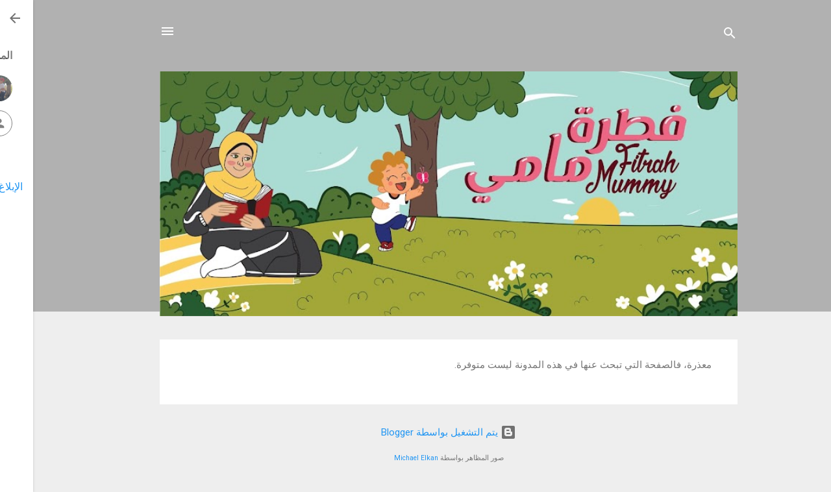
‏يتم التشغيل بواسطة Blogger (415, 432)
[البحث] (696, 35)
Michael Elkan (383, 458)
